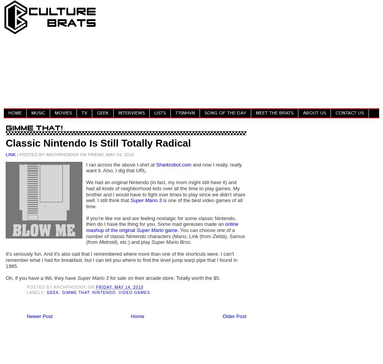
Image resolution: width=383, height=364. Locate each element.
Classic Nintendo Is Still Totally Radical (98, 143)
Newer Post (39, 316)
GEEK (103, 113)
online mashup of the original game (162, 227)
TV (84, 113)
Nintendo (104, 293)
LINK (11, 154)
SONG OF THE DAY (225, 113)
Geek (53, 293)
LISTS (160, 113)
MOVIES (63, 113)
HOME (15, 113)
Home (137, 316)
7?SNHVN (185, 113)
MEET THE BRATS (274, 113)
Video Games (134, 293)
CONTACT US (350, 113)
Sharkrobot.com (174, 165)
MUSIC (38, 113)
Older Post (234, 316)
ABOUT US (314, 113)
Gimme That (76, 293)
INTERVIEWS (131, 113)
